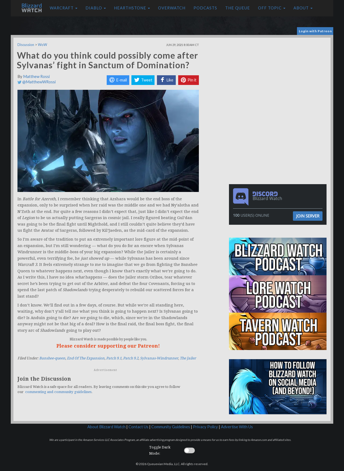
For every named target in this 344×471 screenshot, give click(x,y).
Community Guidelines (170, 426)
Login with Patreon (315, 31)
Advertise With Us (237, 426)
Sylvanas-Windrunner (159, 358)
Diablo (95, 8)
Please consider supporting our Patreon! (108, 346)
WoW (42, 44)
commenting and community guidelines (58, 392)
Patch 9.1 (113, 358)
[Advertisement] (279, 75)
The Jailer (188, 358)
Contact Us (138, 426)
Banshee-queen (52, 358)
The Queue (237, 8)
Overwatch (171, 8)
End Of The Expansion (86, 358)
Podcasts (205, 8)
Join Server (307, 216)
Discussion (25, 44)
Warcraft (63, 8)
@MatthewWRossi (36, 82)
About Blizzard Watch (106, 426)
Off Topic (271, 8)
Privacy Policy (205, 426)
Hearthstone (132, 8)
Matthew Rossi (36, 76)
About (303, 8)
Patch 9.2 (130, 358)
